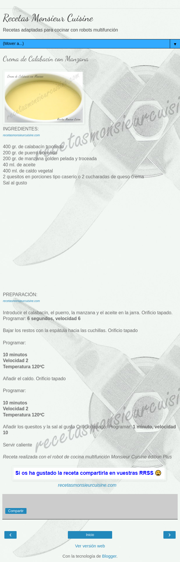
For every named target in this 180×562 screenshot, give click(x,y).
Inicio (90, 535)
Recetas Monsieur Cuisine (48, 18)
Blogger (109, 556)
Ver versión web (90, 546)
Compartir (16, 511)
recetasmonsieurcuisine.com (21, 135)
